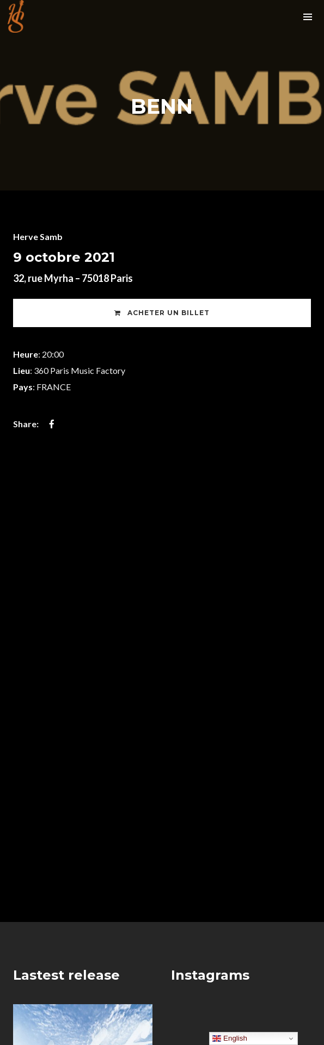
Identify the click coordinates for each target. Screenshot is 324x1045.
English (229, 1038)
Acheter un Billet (162, 313)
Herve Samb (38, 236)
